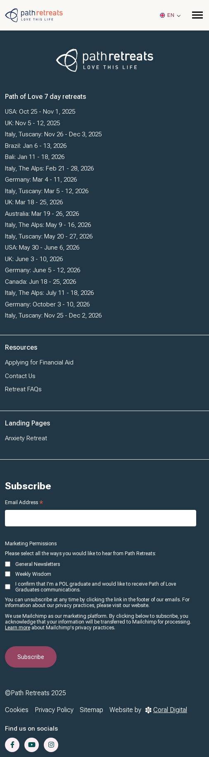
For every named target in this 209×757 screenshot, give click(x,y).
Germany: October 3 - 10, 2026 (47, 304)
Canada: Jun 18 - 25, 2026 (40, 281)
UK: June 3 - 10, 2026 (34, 259)
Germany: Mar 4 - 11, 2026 (41, 179)
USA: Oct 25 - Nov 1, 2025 (40, 111)
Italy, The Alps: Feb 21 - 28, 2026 (49, 168)
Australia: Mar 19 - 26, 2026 (42, 213)
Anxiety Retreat (26, 438)
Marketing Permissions (31, 544)
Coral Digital (166, 710)
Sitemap (91, 710)
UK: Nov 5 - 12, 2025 (32, 123)
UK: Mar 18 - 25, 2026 (34, 202)
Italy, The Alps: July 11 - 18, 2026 (49, 293)
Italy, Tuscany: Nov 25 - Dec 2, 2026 (53, 315)
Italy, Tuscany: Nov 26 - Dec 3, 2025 (53, 134)
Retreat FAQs (23, 389)
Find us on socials (31, 728)
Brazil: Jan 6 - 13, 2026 (35, 146)
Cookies (16, 710)
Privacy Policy (54, 710)
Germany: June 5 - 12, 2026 (42, 270)
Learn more (17, 628)
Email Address (24, 502)
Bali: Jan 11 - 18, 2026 (34, 157)
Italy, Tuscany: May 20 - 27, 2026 (49, 236)
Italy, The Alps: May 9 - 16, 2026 (48, 225)
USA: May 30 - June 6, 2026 (42, 247)
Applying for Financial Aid (39, 362)
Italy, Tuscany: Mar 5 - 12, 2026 (46, 191)
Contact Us (20, 376)
